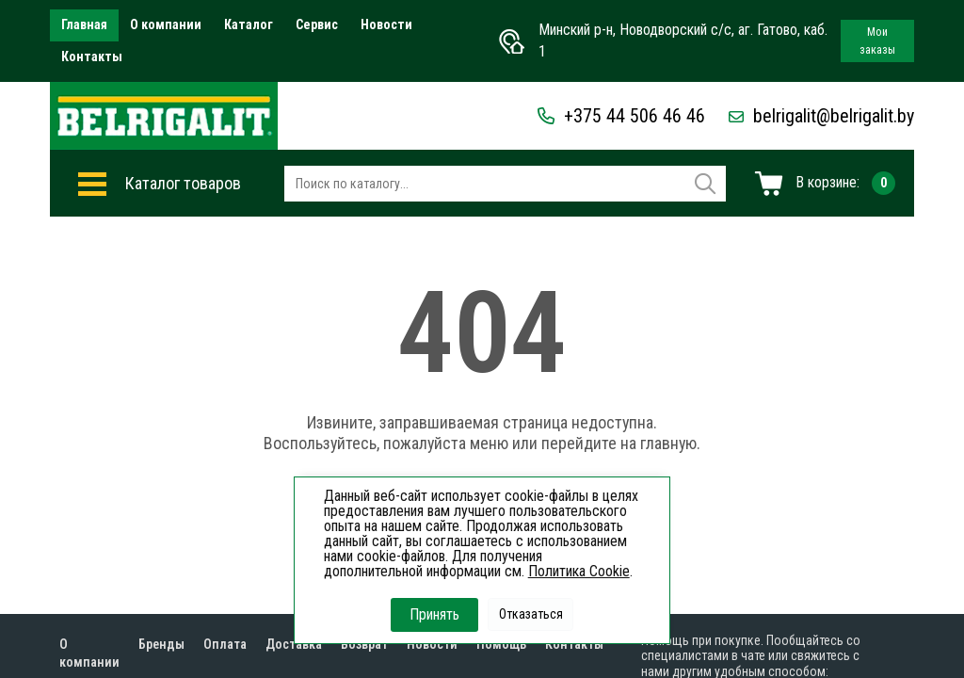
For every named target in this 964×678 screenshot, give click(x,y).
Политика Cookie (579, 571)
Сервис (317, 24)
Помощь (501, 644)
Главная (84, 24)
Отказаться (531, 614)
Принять (434, 614)
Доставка (293, 644)
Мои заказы (877, 40)
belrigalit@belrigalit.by (821, 116)
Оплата (225, 644)
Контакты (91, 56)
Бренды (161, 644)
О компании (165, 24)
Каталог (248, 24)
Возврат (364, 644)
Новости (386, 24)
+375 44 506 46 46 (621, 116)
